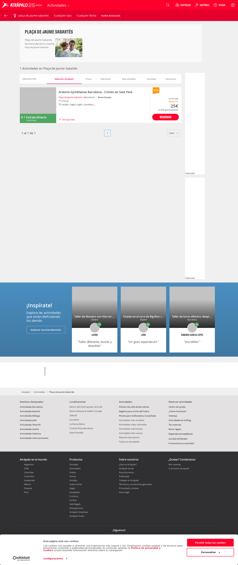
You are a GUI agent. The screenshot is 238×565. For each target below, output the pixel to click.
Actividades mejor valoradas (133, 424)
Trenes (72, 476)
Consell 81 (74, 419)
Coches (73, 500)
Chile (26, 468)
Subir (173, 133)
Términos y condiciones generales (135, 484)
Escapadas (74, 492)
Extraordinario (36, 117)
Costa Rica (29, 476)
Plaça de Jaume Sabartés (70, 97)
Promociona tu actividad (181, 443)
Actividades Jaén (28, 420)
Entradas (73, 464)
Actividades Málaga (30, 415)
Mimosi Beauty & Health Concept (85, 411)
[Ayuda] (219, 5)
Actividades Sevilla (29, 429)
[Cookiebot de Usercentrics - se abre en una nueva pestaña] (21, 558)
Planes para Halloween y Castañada (137, 415)
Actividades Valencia (30, 433)
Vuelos (72, 472)
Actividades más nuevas (130, 433)
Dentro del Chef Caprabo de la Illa (85, 406)
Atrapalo (25, 391)
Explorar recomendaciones (46, 329)
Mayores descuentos (129, 437)
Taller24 (73, 415)
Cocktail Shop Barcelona (81, 428)
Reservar (165, 117)
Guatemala (29, 480)
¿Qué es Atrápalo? (128, 464)
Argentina (29, 464)
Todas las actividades (129, 441)
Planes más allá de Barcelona (134, 406)
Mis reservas (175, 464)
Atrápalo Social (126, 468)
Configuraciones (53, 558)
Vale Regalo (75, 504)
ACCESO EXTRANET (178, 438)
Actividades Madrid (30, 411)
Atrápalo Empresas (78, 512)
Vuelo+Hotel (75, 484)
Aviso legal (124, 492)
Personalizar (210, 552)
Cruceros (73, 496)
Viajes (72, 488)
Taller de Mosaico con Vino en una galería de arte (105, 316)
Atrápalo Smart (76, 515)
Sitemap (173, 415)
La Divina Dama (77, 424)
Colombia (28, 472)
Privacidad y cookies (129, 488)
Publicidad (124, 476)
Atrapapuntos (76, 508)
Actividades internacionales (34, 438)
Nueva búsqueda (110, 15)
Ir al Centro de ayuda (179, 468)
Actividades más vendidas (131, 420)
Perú (26, 492)
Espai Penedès (76, 432)
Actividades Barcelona (31, 406)
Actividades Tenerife (30, 424)
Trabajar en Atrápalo (129, 480)
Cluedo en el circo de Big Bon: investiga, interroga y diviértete (161, 316)
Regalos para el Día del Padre (134, 411)
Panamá (28, 488)
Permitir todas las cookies (210, 542)
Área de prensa (126, 472)
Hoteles (73, 480)
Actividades (39, 391)
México (27, 484)
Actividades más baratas (131, 428)
